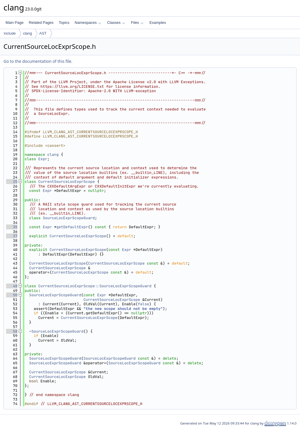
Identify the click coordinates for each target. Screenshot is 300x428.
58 (11, 331)
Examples (157, 22)
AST (42, 33)
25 (11, 181)
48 (11, 285)
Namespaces (88, 22)
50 (11, 295)
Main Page (15, 22)
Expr (42, 158)
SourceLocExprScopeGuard (69, 217)
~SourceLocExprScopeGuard (56, 331)
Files (137, 22)
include (10, 33)
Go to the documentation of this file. (37, 61)
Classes (116, 22)
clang (27, 33)
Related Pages (41, 22)
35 (11, 226)
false (143, 304)
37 (11, 235)
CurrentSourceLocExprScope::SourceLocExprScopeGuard (94, 285)
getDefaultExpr (72, 226)
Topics (64, 22)
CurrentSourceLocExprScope (66, 181)
